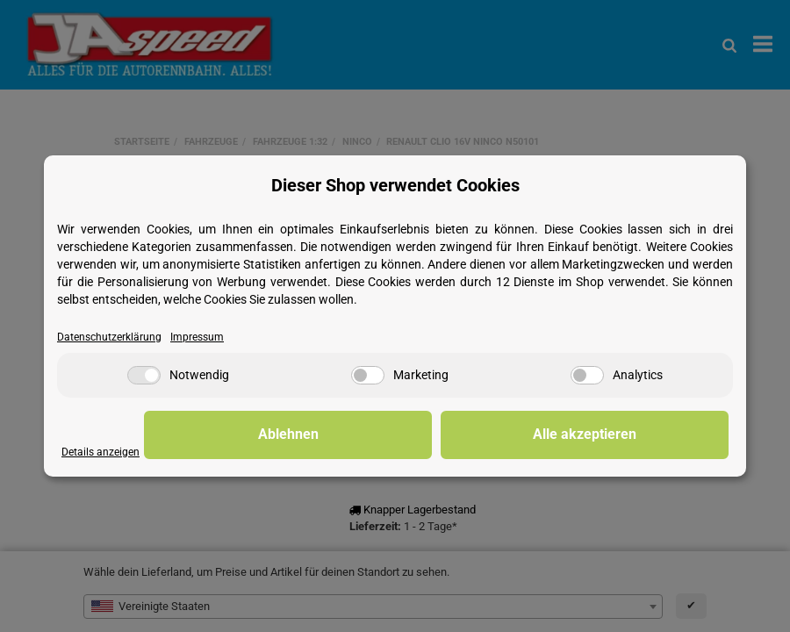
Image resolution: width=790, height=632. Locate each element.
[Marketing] (367, 376)
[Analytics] (587, 376)
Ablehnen (457, 435)
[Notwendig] (144, 376)
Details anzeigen (102, 451)
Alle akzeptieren (641, 435)
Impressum (204, 336)
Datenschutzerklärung (112, 336)
